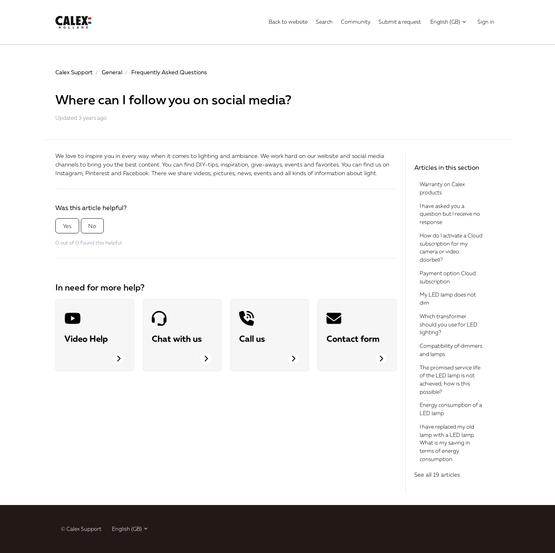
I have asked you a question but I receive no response (450, 214)
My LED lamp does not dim (448, 298)
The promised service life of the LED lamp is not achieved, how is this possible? (450, 379)
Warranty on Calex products (442, 188)
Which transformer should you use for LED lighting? (448, 324)
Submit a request (400, 21)
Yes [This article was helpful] (67, 225)
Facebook (135, 172)
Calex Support (74, 72)
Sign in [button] (485, 21)
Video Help (86, 338)
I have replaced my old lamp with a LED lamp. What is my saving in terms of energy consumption (447, 442)
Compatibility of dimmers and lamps (451, 350)
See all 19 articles (437, 474)
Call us (252, 338)
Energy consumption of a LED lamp (451, 409)
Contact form (353, 338)
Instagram (68, 172)
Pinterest (97, 172)
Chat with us (177, 338)
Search (324, 21)
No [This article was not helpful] (92, 225)
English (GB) (448, 21)
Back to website (288, 21)
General (112, 72)
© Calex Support (81, 529)
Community (355, 21)
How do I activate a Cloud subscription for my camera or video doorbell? (451, 247)
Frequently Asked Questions (169, 72)
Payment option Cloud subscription (448, 277)
